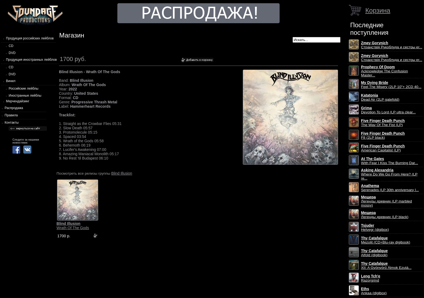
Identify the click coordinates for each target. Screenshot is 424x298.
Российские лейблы (23, 88)
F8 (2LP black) (383, 135)
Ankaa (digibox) (374, 291)
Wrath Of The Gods (73, 225)
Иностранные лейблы (25, 95)
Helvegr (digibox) (375, 227)
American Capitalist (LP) (383, 148)
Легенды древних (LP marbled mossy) (386, 201)
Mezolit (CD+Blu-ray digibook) (385, 240)
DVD (12, 53)
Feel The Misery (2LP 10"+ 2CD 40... (391, 85)
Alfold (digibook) (374, 253)
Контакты (12, 122)
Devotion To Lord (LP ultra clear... (388, 110)
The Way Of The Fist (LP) (383, 123)
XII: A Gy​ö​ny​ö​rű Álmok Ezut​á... (386, 266)
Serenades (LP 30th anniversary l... (390, 188)
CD (11, 46)
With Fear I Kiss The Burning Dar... (389, 161)
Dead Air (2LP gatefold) (380, 97)
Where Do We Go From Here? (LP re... (389, 174)
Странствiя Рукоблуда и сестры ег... (391, 45)
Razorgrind (370, 278)
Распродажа (14, 108)
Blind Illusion (121, 173)
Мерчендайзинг (17, 101)
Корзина (377, 10)
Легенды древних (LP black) (384, 215)
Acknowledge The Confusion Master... (384, 71)
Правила (11, 115)
